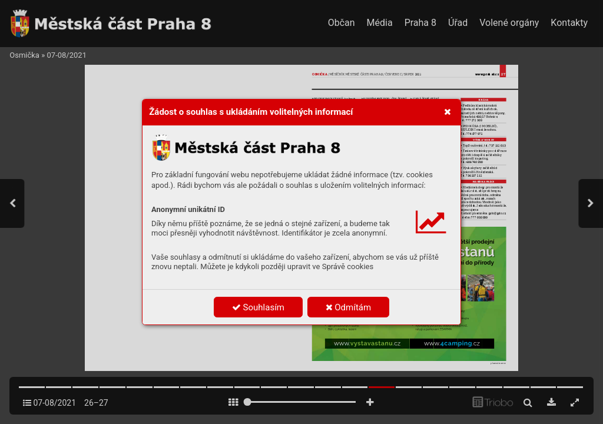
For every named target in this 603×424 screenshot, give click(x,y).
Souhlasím (258, 307)
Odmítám (349, 307)
